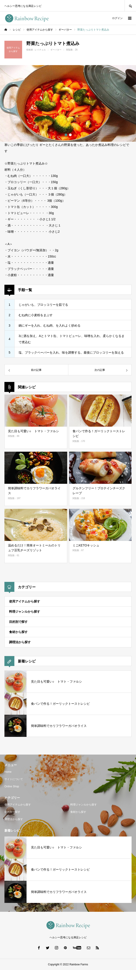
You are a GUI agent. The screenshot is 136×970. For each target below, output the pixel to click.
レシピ (74, 771)
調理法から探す (20, 642)
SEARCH (130, 5)
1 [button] (66, 135)
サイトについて (13, 779)
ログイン (117, 18)
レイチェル (40, 49)
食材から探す (18, 632)
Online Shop (11, 786)
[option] (68, 103)
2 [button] (70, 135)
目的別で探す (18, 621)
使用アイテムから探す (24, 601)
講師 (73, 779)
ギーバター (55, 49)
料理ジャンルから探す (24, 611)
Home (7, 771)
